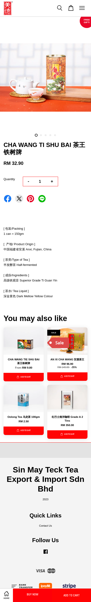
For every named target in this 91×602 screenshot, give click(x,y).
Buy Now (32, 594)
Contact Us (45, 525)
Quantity (9, 179)
